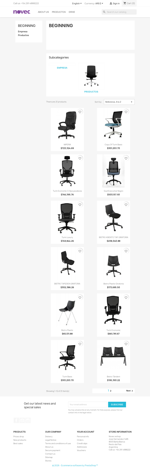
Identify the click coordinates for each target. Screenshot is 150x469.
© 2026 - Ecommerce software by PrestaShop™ (75, 465)
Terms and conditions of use (58, 443)
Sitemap (49, 457)
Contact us (50, 454)
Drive (72, 11)
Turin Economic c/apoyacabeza (67, 191)
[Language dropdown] (77, 3)
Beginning (27, 25)
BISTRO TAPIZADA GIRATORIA (67, 283)
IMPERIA (67, 144)
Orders (80, 440)
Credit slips (82, 443)
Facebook (16, 420)
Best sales (18, 443)
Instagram (28, 420)
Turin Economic (113, 330)
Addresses (82, 447)
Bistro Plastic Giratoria (113, 283)
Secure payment (52, 450)
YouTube (22, 420)
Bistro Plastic (67, 330)
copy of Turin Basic (113, 144)
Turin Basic (67, 376)
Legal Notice (50, 440)
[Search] (119, 12)
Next (130, 390)
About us (43, 11)
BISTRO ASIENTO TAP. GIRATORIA (113, 237)
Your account (85, 431)
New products (19, 440)
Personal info (83, 436)
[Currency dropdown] (99, 3)
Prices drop (18, 436)
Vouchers (81, 450)
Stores (48, 460)
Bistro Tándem (113, 376)
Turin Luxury (67, 237)
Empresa (22, 31)
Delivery (48, 436)
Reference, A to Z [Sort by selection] (119, 102)
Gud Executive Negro (113, 191)
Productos (59, 11)
